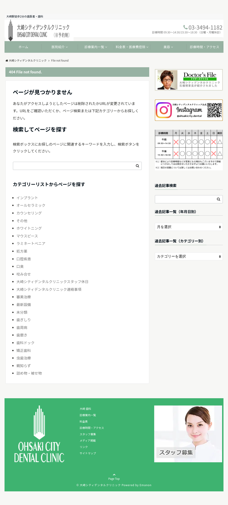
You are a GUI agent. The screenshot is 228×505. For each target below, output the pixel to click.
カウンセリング (29, 213)
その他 (22, 220)
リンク (84, 447)
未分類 (22, 312)
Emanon (145, 485)
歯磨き (22, 335)
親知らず (24, 365)
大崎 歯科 (85, 408)
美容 (166, 47)
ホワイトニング (29, 228)
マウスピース (27, 236)
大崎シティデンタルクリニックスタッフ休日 (53, 281)
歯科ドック (26, 342)
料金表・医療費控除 (130, 47)
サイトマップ (88, 453)
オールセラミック (31, 205)
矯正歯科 (24, 350)
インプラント (27, 197)
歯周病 (22, 327)
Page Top (114, 480)
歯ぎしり (24, 319)
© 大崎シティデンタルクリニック (99, 485)
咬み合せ (24, 274)
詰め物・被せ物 (29, 373)
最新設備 (24, 304)
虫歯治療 (24, 358)
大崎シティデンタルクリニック (26, 60)
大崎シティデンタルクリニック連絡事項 (49, 289)
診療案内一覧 (94, 47)
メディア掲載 (88, 440)
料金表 (84, 421)
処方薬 (22, 251)
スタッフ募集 (88, 434)
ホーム (23, 47)
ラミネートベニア (31, 243)
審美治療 (24, 296)
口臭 (20, 266)
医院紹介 (58, 47)
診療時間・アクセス (204, 47)
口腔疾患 (24, 258)
